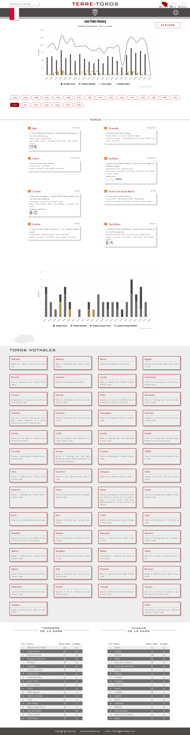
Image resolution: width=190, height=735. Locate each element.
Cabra (35, 158)
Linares (36, 191)
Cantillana (114, 224)
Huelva (36, 224)
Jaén (34, 128)
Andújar (113, 158)
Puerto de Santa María (121, 191)
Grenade (113, 128)
